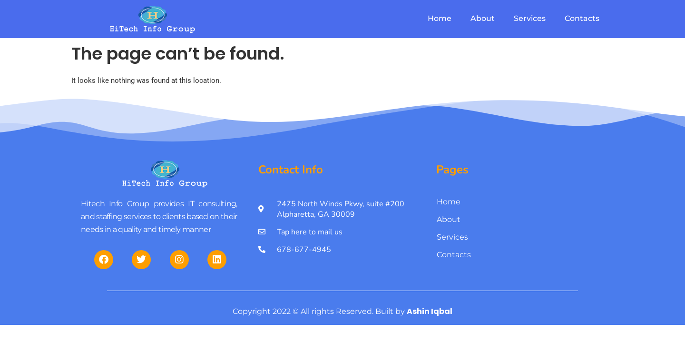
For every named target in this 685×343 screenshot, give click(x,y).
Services (530, 18)
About (482, 18)
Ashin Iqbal (429, 311)
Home (439, 18)
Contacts (582, 18)
